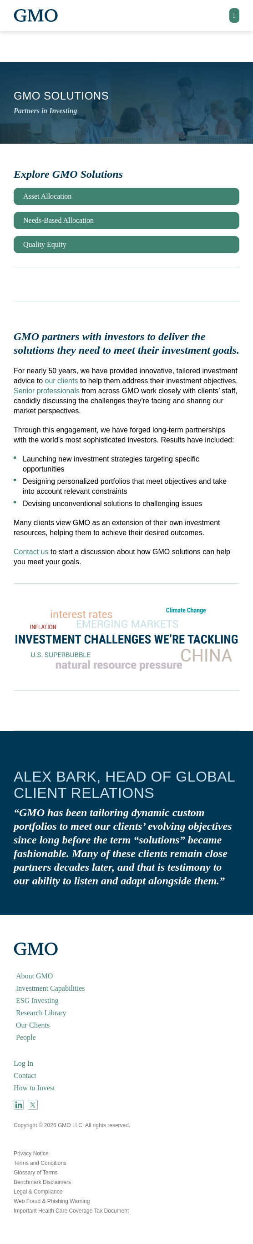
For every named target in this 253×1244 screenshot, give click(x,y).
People (26, 1037)
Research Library (41, 1013)
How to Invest (34, 1088)
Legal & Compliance (38, 1192)
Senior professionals (47, 391)
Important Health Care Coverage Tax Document (71, 1211)
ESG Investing (37, 1000)
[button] (234, 15)
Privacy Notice (31, 1153)
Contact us (31, 552)
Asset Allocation (47, 196)
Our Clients (33, 1025)
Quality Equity (44, 244)
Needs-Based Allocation (58, 220)
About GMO (34, 976)
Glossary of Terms (35, 1172)
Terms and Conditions (40, 1163)
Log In (23, 1063)
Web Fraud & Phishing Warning (52, 1201)
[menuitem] (126, 976)
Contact (25, 1075)
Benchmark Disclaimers (42, 1182)
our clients (61, 381)
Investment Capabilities (50, 988)
